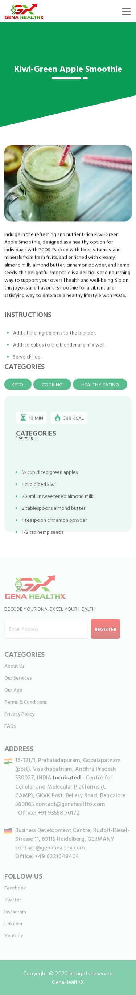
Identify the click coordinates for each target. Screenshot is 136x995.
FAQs (10, 725)
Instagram (15, 911)
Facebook (15, 887)
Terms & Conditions (25, 701)
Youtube (14, 935)
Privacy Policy (19, 713)
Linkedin (13, 923)
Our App (13, 689)
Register (105, 629)
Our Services (18, 677)
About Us (14, 666)
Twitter (12, 899)
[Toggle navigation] (126, 11)
